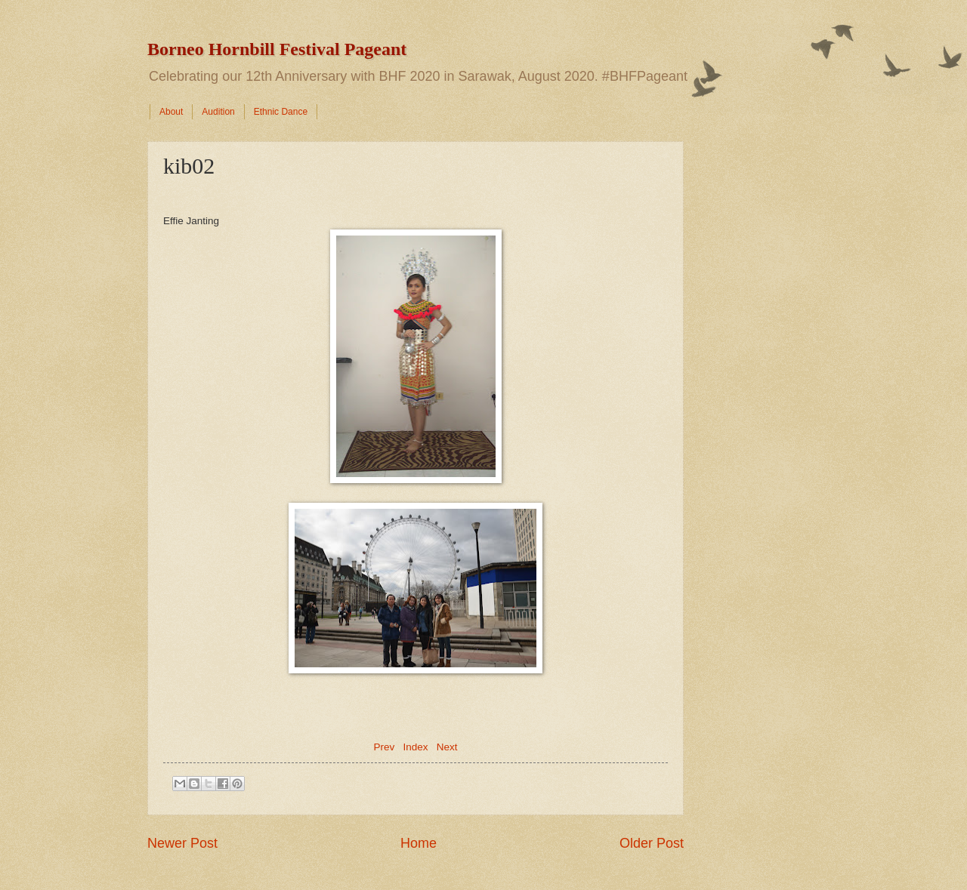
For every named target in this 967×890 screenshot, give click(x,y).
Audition (218, 111)
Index (415, 747)
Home (418, 843)
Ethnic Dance (280, 111)
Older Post (651, 843)
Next (447, 747)
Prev (383, 747)
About (171, 111)
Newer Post (182, 843)
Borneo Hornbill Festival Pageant (276, 49)
